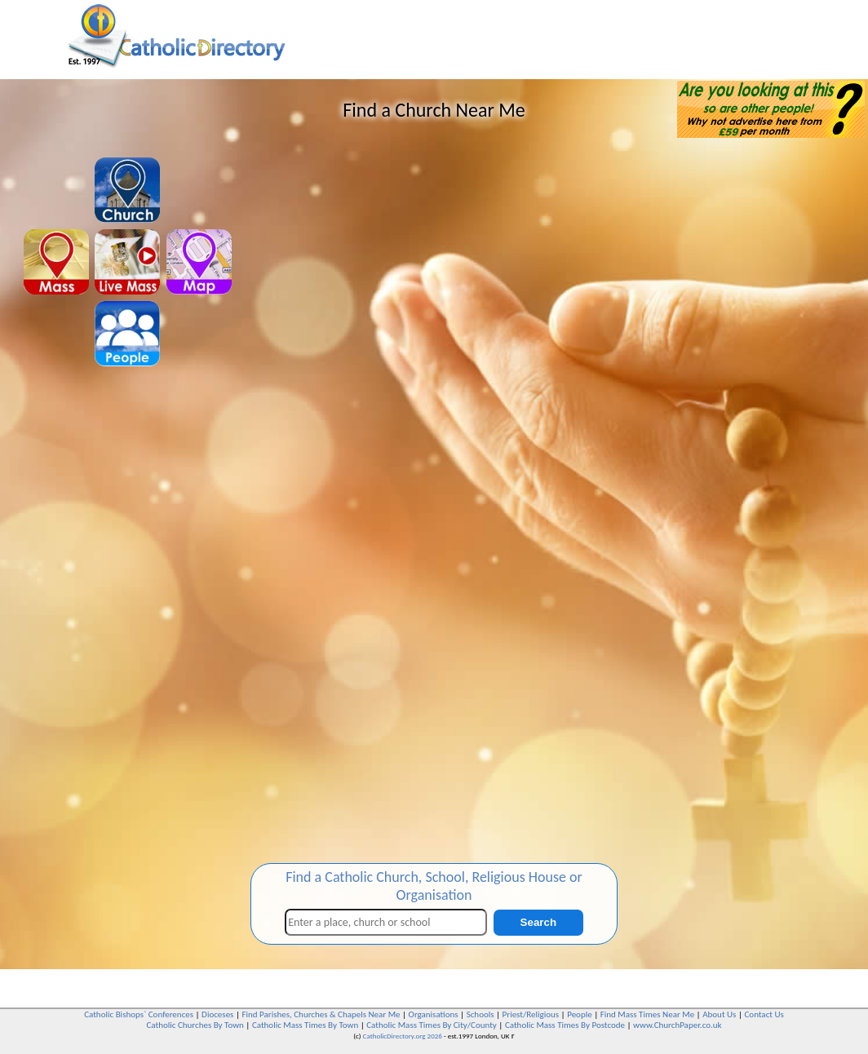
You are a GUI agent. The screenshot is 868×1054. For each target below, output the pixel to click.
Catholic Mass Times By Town (305, 1025)
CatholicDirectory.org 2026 (402, 1035)
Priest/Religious (531, 1014)
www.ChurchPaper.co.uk (677, 1025)
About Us (719, 1014)
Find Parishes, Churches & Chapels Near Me (320, 1014)
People (579, 1014)
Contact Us (763, 1014)
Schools (480, 1014)
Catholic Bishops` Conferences (138, 1014)
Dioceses (217, 1014)
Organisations (433, 1014)
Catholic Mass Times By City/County (431, 1025)
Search (538, 922)
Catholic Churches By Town (194, 1025)
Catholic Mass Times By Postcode (565, 1025)
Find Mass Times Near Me (647, 1014)
